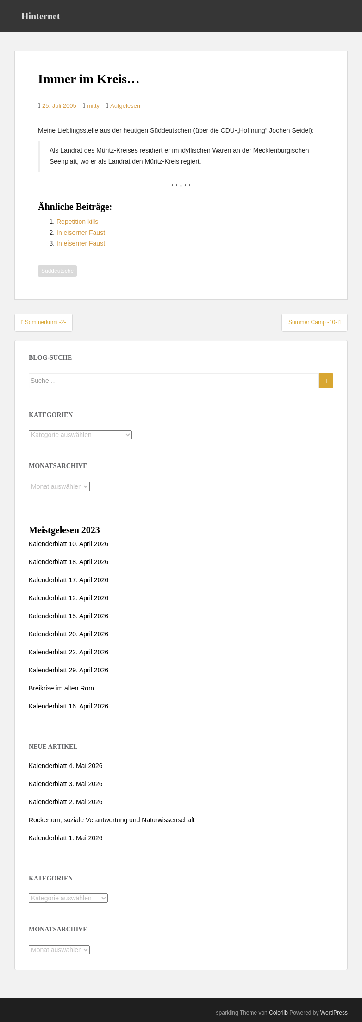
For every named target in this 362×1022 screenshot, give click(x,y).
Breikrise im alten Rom (61, 688)
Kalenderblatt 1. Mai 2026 (66, 838)
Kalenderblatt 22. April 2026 (68, 652)
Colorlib (278, 1013)
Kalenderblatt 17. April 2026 (68, 580)
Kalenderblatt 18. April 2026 (68, 562)
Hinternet (40, 16)
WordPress (334, 1013)
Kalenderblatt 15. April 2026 (68, 616)
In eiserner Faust (80, 232)
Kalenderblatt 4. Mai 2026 (66, 766)
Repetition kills (77, 221)
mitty (93, 105)
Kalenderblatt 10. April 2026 (68, 544)
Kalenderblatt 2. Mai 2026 (66, 802)
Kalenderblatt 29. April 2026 (68, 670)
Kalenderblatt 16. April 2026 (68, 706)
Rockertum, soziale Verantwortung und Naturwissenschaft (112, 820)
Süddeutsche (57, 271)
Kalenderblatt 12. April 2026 (68, 598)
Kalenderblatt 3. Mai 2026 (66, 784)
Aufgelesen (125, 105)
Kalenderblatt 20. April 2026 (68, 634)
